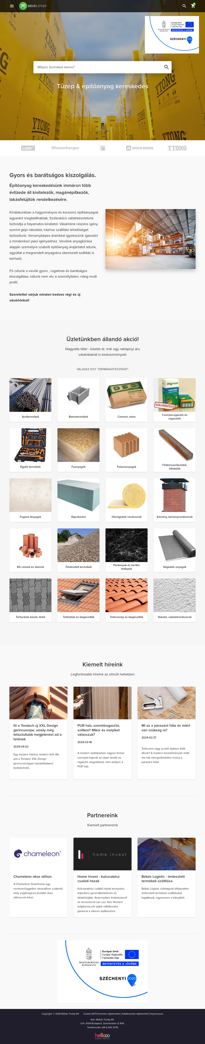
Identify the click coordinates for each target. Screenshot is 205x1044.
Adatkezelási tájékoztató (135, 1013)
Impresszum (156, 1013)
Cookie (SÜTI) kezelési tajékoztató (101, 1013)
